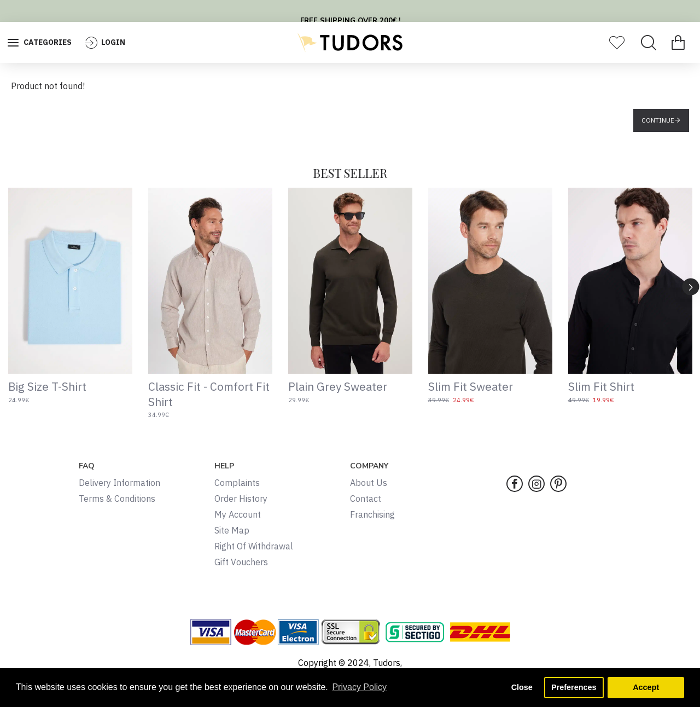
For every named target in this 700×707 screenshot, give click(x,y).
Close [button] (522, 687)
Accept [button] (646, 687)
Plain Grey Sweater (337, 386)
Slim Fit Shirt (601, 386)
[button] (690, 286)
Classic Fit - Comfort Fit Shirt (209, 394)
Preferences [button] (573, 687)
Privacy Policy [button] (359, 687)
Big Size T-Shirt (47, 386)
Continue (657, 120)
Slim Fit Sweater (470, 386)
